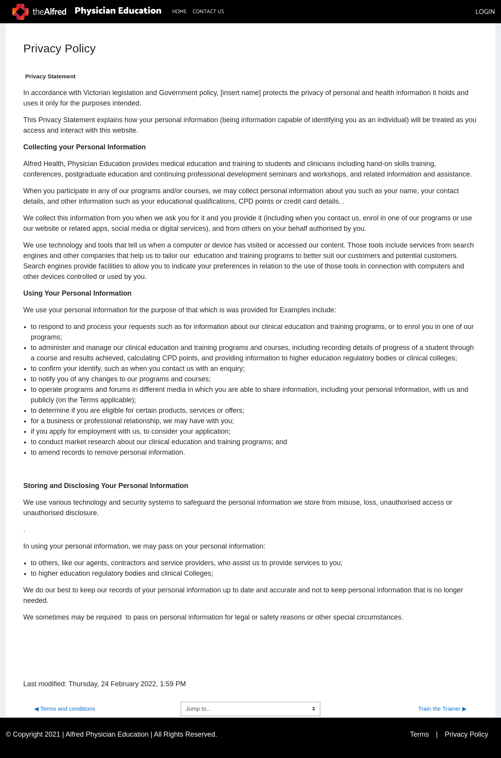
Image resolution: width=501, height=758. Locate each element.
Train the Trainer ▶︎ (442, 708)
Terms (419, 734)
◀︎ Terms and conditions (64, 708)
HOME (179, 11)
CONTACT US (208, 11)
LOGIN (485, 12)
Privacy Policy (466, 734)
